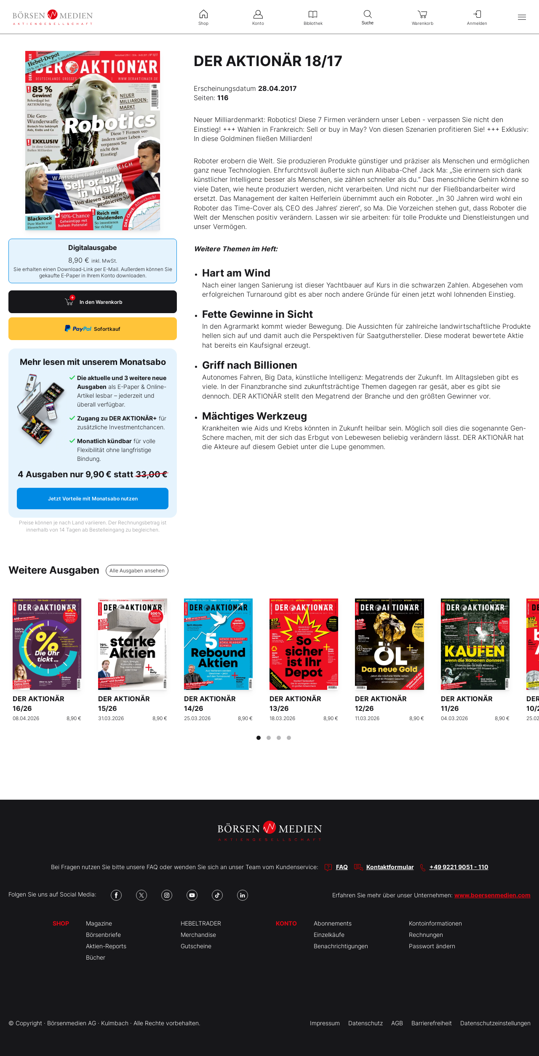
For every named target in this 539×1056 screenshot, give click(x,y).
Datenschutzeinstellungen (495, 1023)
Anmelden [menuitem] (477, 17)
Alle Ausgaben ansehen (137, 570)
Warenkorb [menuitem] (422, 17)
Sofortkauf (92, 328)
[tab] (258, 738)
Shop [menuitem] (203, 17)
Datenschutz (365, 1023)
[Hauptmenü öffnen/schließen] (522, 17)
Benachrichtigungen (341, 946)
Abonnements (333, 923)
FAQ (342, 866)
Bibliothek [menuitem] (313, 17)
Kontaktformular (390, 866)
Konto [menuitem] (258, 17)
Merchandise (198, 934)
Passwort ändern (432, 946)
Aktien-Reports (106, 946)
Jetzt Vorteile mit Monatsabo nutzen (93, 498)
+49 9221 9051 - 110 (459, 866)
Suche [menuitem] (367, 16)
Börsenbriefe (103, 934)
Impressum (325, 1023)
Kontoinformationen (435, 923)
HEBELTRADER (201, 923)
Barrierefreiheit (431, 1023)
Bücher (95, 957)
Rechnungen (426, 934)
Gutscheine (196, 946)
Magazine (99, 923)
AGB (397, 1023)
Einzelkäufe (329, 934)
